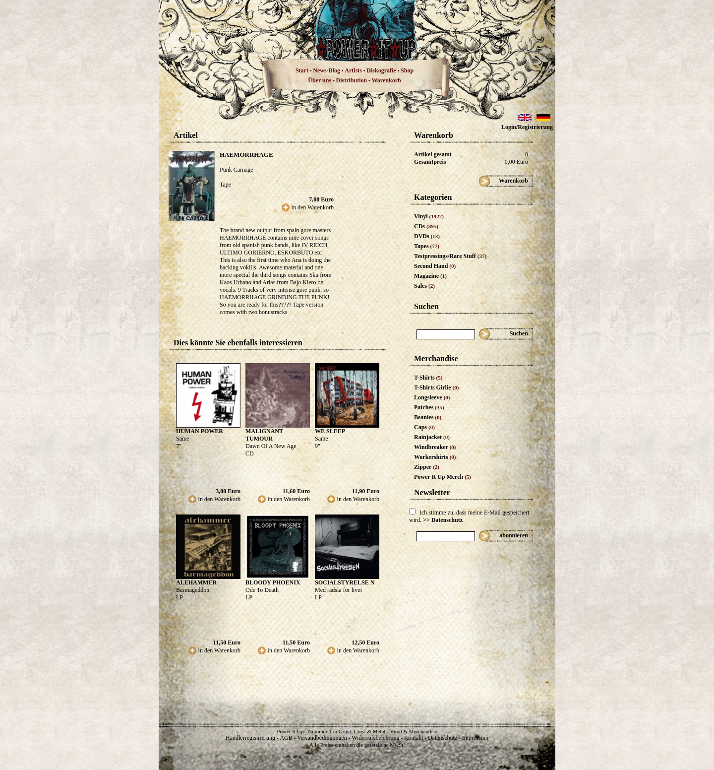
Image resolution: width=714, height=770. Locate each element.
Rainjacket (432, 437)
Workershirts (435, 456)
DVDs (427, 236)
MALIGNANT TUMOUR (264, 435)
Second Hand (435, 265)
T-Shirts (428, 377)
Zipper (426, 466)
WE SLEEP (330, 431)
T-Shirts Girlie (436, 387)
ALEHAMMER (196, 582)
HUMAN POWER (199, 431)
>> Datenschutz (443, 519)
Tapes (426, 246)
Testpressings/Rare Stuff (450, 256)
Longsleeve (432, 397)
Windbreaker (435, 447)
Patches (429, 407)
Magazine (430, 275)
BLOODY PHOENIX (272, 582)
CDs (426, 226)
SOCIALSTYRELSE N (344, 582)
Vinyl (429, 216)
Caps (424, 427)
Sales (424, 285)
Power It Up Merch (442, 476)
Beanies (427, 417)
